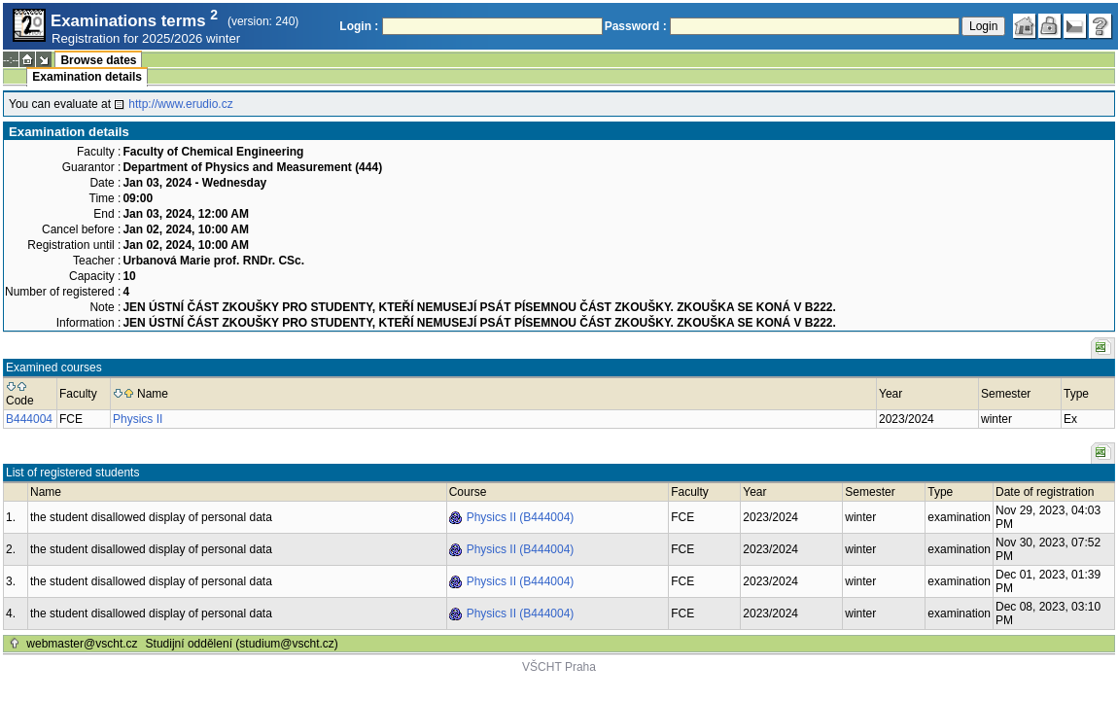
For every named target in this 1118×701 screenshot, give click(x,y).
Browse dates (98, 60)
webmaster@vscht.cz (81, 643)
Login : (358, 26)
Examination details (87, 77)
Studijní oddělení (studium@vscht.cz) (242, 643)
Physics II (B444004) (521, 517)
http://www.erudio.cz (180, 104)
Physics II (137, 419)
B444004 (29, 419)
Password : (636, 26)
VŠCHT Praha (559, 667)
